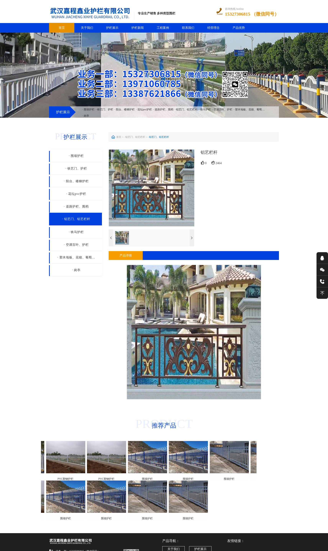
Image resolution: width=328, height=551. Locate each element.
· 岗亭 (85, 115)
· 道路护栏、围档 (163, 109)
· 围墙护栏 (88, 109)
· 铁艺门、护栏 (104, 109)
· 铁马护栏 (205, 109)
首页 (62, 27)
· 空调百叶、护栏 (222, 109)
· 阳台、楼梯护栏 (125, 109)
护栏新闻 (137, 27)
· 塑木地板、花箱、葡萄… (249, 109)
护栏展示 (112, 27)
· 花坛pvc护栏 (144, 109)
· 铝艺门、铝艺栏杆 (186, 109)
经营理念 (213, 27)
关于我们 (87, 27)
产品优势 (239, 27)
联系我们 (188, 27)
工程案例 (163, 27)
